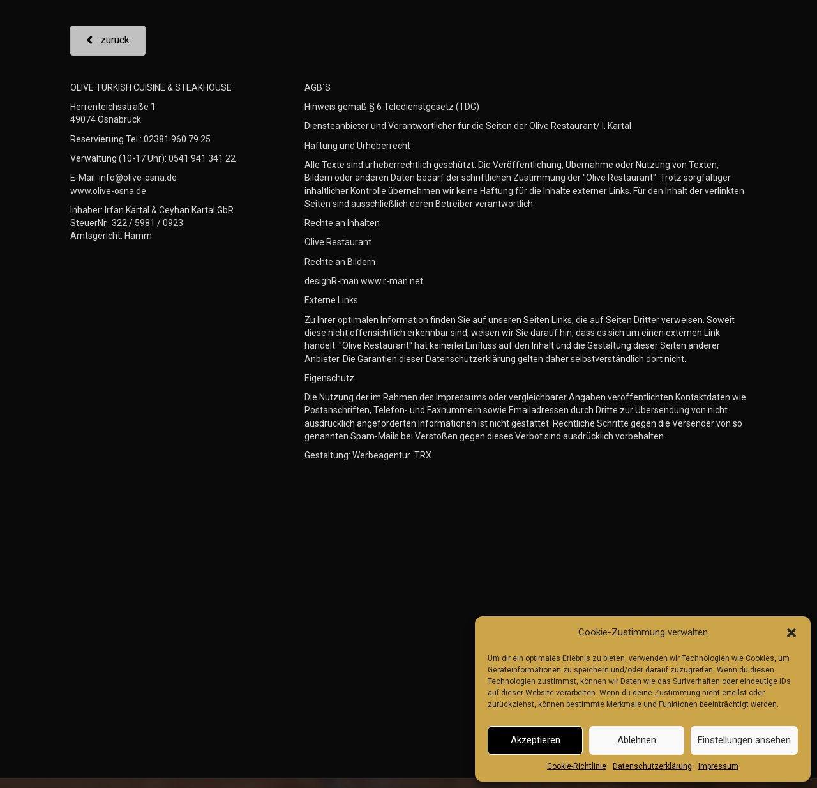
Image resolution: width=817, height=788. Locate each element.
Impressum (718, 766)
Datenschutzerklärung (652, 766)
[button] (791, 632)
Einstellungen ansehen (744, 740)
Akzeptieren (535, 740)
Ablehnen (636, 740)
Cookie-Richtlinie (576, 766)
